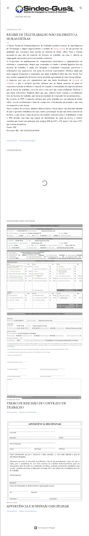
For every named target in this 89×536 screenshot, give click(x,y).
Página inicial (23, 17)
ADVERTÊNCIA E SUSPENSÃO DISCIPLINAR (38, 506)
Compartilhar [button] (12, 141)
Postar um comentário (27, 412)
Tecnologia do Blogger (44, 527)
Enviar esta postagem (27, 141)
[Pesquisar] (80, 7)
